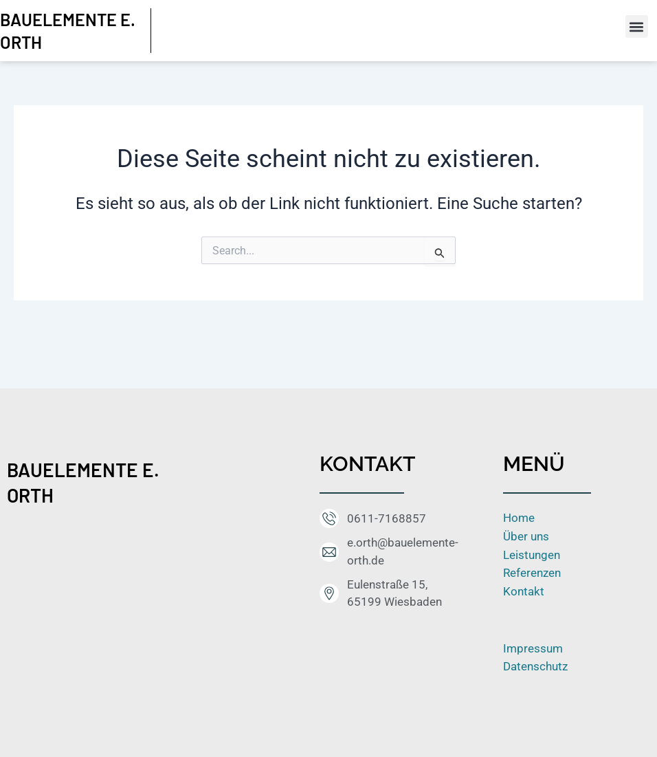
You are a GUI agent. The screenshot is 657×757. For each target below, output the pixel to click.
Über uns (526, 536)
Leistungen (531, 554)
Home (519, 518)
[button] (636, 26)
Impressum (533, 648)
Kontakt (523, 590)
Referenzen (532, 573)
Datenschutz (535, 665)
